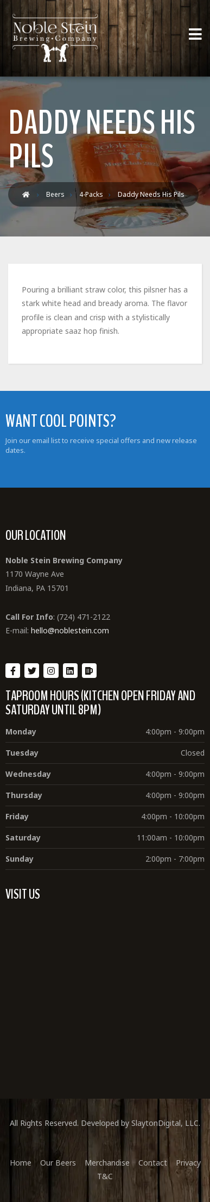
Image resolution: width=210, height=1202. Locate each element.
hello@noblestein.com (70, 630)
